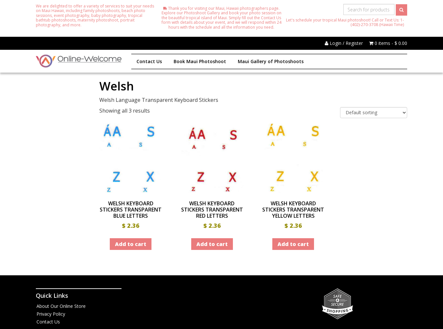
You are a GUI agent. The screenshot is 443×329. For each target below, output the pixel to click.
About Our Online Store (61, 306)
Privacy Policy (50, 314)
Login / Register (344, 43)
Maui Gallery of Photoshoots (271, 61)
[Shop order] (373, 112)
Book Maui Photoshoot (200, 61)
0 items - (388, 43)
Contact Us (149, 61)
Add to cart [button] (130, 244)
